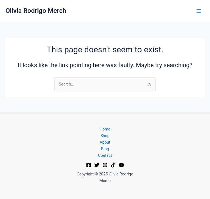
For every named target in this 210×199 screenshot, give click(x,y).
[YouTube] (121, 165)
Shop (104, 135)
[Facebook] (88, 165)
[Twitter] (96, 165)
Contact (105, 155)
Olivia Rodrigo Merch (35, 11)
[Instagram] (105, 165)
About (105, 142)
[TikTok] (113, 165)
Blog (105, 148)
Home (105, 129)
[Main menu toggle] (199, 11)
